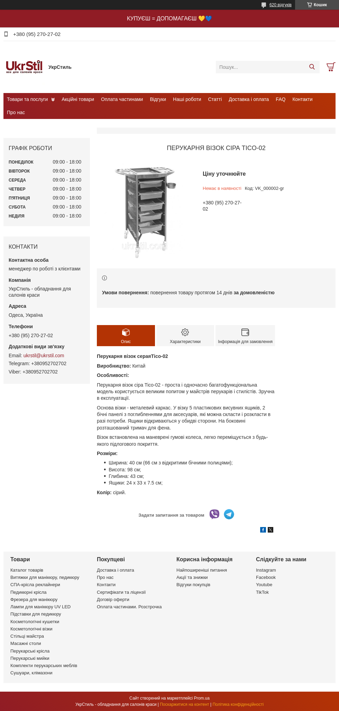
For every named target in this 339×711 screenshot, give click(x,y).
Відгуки (158, 99)
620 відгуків (280, 4)
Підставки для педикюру (35, 614)
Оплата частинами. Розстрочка (129, 606)
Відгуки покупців (193, 584)
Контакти (302, 99)
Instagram (266, 570)
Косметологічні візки (31, 628)
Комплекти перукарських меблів (43, 665)
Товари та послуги (27, 99)
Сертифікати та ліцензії (121, 592)
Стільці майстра (27, 636)
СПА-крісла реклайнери (35, 584)
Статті (215, 99)
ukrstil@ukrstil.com (44, 355)
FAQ (280, 99)
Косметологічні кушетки (34, 621)
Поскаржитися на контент (184, 704)
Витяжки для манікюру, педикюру (44, 577)
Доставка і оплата (249, 99)
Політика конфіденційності (238, 704)
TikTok (262, 592)
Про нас (16, 112)
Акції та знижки (192, 577)
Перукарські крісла (29, 651)
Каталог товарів (26, 570)
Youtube (264, 584)
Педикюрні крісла (28, 592)
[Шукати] (312, 67)
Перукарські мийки (29, 658)
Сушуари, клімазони (31, 672)
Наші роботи (187, 99)
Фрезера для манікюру (33, 599)
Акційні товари (78, 99)
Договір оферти (113, 599)
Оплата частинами (122, 99)
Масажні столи (25, 643)
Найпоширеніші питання (201, 570)
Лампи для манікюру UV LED (40, 606)
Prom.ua (202, 698)
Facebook (266, 577)
